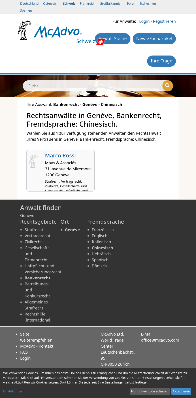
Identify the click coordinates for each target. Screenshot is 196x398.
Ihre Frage (161, 61)
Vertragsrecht (37, 235)
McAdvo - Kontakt (36, 346)
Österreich (51, 3)
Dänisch (99, 265)
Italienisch (101, 241)
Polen (131, 3)
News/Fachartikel (154, 38)
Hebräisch (101, 253)
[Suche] (167, 85)
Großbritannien (111, 3)
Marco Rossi (60, 155)
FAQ (24, 352)
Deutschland (29, 3)
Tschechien (148, 3)
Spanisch (100, 259)
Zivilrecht (33, 241)
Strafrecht (34, 229)
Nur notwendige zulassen (149, 391)
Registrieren (164, 21)
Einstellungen (13, 391)
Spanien (26, 10)
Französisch (103, 229)
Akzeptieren (181, 391)
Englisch (99, 235)
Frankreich (87, 3)
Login (144, 21)
